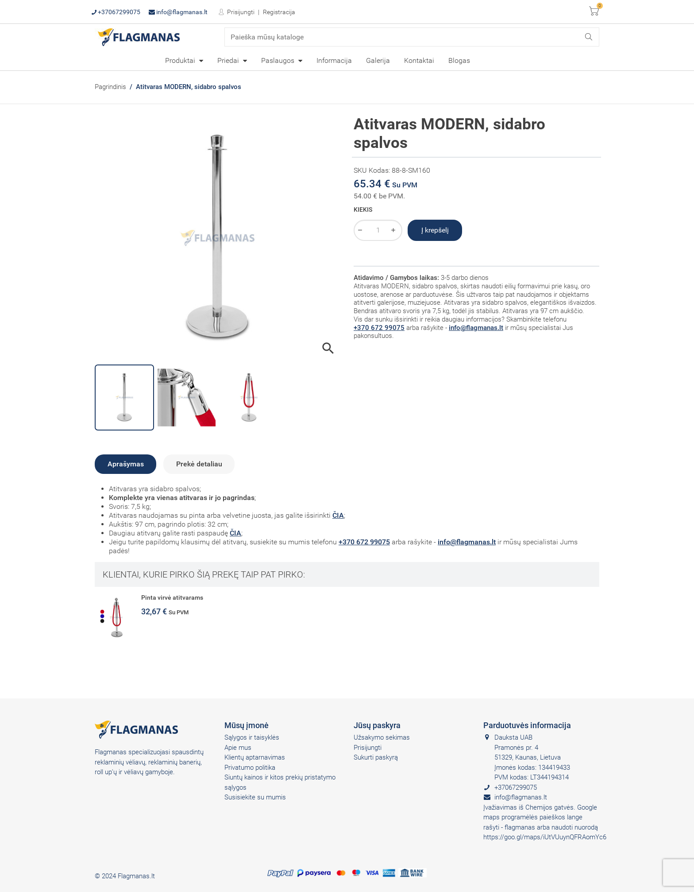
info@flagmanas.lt (178, 12)
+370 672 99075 (379, 328)
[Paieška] (412, 37)
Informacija (334, 60)
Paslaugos (278, 60)
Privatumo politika (249, 768)
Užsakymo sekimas (382, 737)
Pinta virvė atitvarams (172, 597)
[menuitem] (184, 60)
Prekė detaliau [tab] (199, 464)
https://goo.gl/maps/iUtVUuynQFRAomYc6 (544, 837)
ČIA (338, 515)
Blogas (459, 60)
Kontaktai (419, 60)
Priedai (229, 60)
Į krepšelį (435, 230)
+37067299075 (116, 12)
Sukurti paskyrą (376, 757)
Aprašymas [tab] (126, 464)
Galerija (378, 60)
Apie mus (237, 748)
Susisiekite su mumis (255, 797)
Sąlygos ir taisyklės (251, 737)
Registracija (279, 12)
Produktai (181, 60)
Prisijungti (240, 12)
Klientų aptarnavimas (254, 757)
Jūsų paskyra (377, 725)
